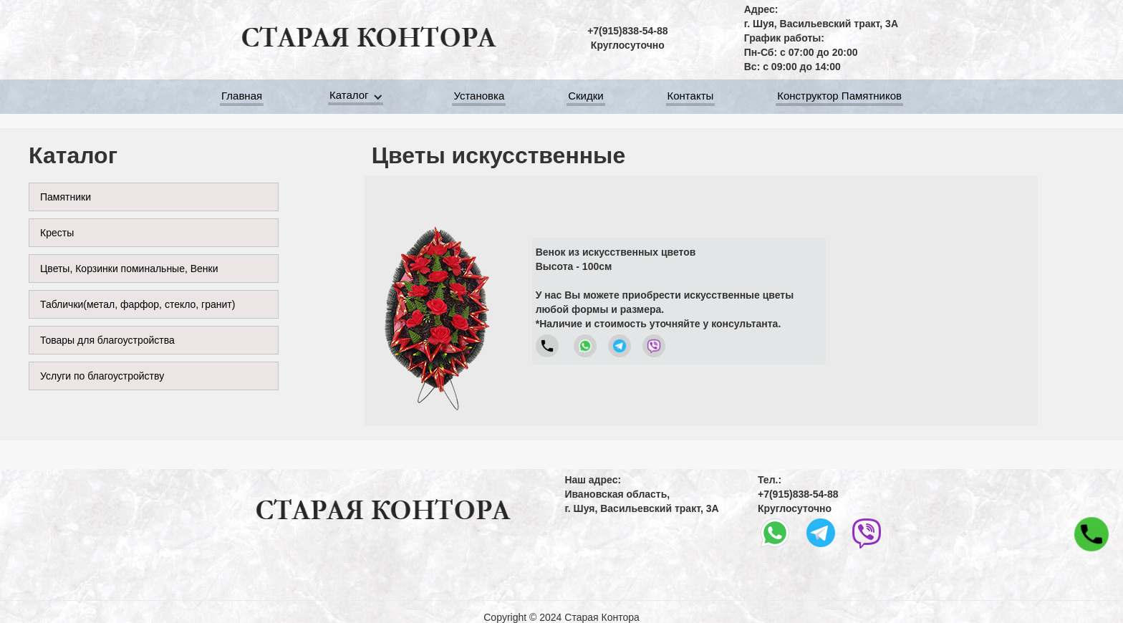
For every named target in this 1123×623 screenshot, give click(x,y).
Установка (479, 98)
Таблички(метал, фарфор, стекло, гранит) (137, 304)
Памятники (65, 197)
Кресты (57, 232)
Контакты (690, 98)
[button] (358, 97)
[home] (368, 38)
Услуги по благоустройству (102, 376)
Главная (242, 98)
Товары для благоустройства (107, 340)
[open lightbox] (435, 301)
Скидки (585, 98)
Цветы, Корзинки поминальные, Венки (129, 268)
